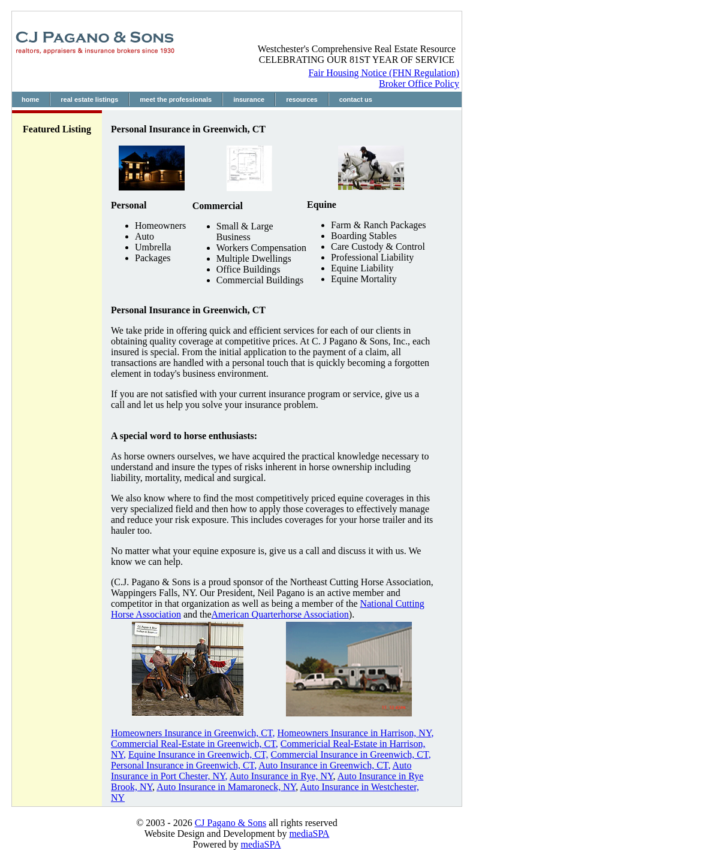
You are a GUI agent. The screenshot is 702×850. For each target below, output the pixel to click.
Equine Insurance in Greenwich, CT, (198, 754)
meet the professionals (176, 99)
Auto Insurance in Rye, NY (281, 776)
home (30, 99)
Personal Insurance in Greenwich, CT (182, 765)
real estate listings (89, 99)
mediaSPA (309, 833)
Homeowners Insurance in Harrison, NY (354, 733)
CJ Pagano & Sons (231, 823)
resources (302, 99)
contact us (355, 99)
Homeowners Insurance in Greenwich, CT (191, 733)
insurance (248, 99)
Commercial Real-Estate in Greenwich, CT (193, 744)
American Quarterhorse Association (280, 614)
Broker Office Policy (419, 83)
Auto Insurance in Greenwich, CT (323, 765)
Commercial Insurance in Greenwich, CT (349, 754)
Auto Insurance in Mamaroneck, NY (226, 787)
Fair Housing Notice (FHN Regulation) (383, 73)
